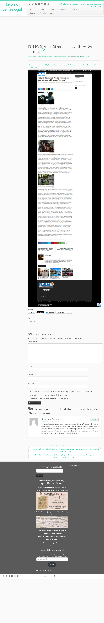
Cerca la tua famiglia (38, 13)
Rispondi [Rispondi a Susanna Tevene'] (94, 419)
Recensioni (62, 10)
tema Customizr (69, 576)
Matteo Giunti (85, 56)
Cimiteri (39, 56)
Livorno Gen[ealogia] (12, 7)
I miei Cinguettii (74, 465)
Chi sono (32, 10)
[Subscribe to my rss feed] (30, 4)
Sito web (31, 383)
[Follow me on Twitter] (33, 4)
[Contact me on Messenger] (39, 4)
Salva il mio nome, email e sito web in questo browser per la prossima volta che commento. (61, 392)
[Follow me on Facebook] (36, 4)
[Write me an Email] (46, 4)
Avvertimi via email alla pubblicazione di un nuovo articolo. (49, 399)
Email (30, 375)
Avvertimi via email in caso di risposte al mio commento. (49, 395)
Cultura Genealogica (48, 56)
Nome (30, 366)
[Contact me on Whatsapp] (49, 4)
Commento (32, 342)
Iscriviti (52, 564)
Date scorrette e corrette (62, 56)
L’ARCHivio (75, 10)
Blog (52, 10)
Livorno (77, 56)
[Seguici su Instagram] (42, 4)
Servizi (43, 10)
